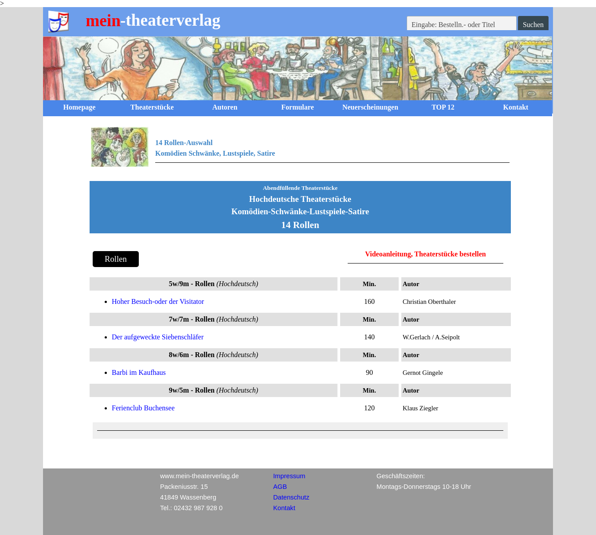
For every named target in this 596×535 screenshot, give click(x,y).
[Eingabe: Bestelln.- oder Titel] (462, 25)
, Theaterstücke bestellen (448, 254)
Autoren (225, 107)
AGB (280, 486)
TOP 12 (443, 107)
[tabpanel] (300, 152)
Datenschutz (291, 497)
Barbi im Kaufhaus (139, 372)
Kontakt (516, 107)
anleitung (397, 254)
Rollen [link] (116, 259)
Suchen (533, 24)
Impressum (289, 476)
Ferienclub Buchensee (143, 408)
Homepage (79, 107)
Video (373, 254)
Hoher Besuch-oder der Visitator (158, 301)
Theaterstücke (152, 107)
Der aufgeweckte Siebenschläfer (158, 337)
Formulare (297, 107)
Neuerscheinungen (370, 107)
